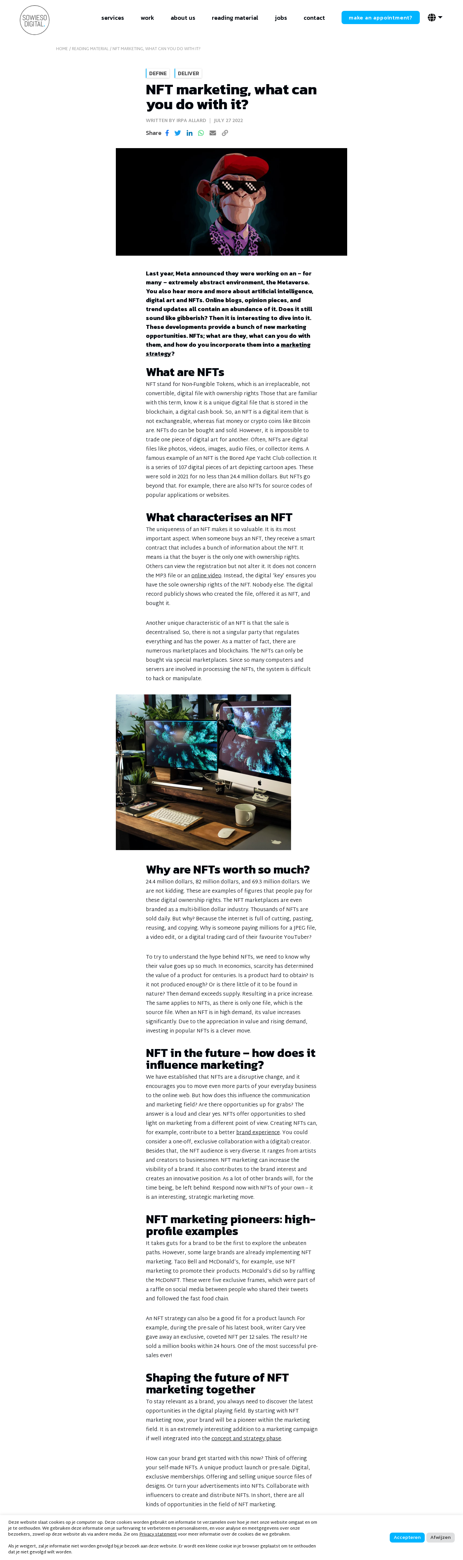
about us (183, 17)
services (112, 17)
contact (314, 17)
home (62, 49)
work (147, 17)
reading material (235, 17)
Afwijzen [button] (440, 1537)
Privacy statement (158, 1535)
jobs (281, 17)
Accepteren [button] (407, 1537)
